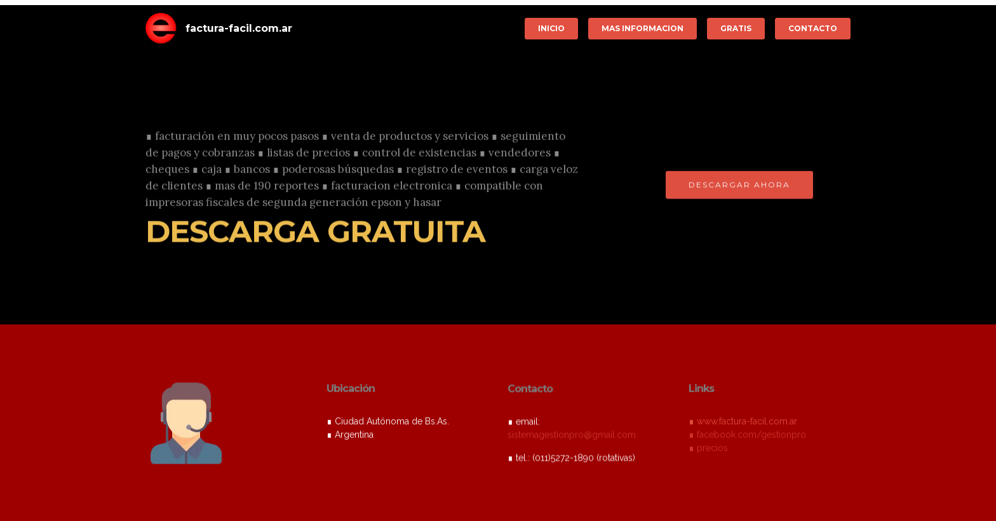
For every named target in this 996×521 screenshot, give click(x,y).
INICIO (551, 28)
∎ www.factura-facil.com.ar (743, 422)
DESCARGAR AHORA (739, 185)
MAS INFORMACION (642, 28)
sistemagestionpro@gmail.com (572, 436)
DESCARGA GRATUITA (315, 232)
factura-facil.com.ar (238, 28)
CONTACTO (812, 28)
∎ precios (708, 449)
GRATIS (735, 28)
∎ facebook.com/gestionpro (747, 436)
